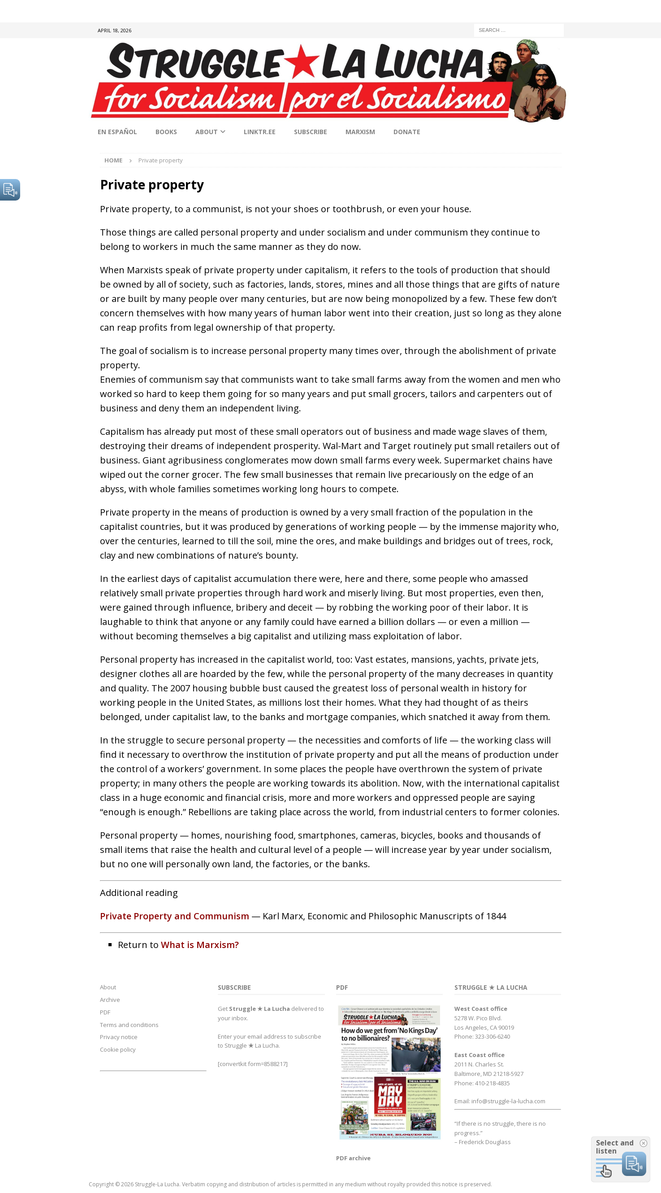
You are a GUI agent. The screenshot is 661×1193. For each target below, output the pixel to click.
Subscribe (310, 131)
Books (166, 131)
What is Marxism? (200, 945)
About (206, 131)
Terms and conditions (129, 1025)
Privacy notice (119, 1037)
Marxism (360, 131)
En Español (117, 131)
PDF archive (353, 1158)
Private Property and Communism (174, 916)
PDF (105, 1012)
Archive (110, 1000)
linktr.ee (260, 131)
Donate (406, 131)
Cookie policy (118, 1049)
